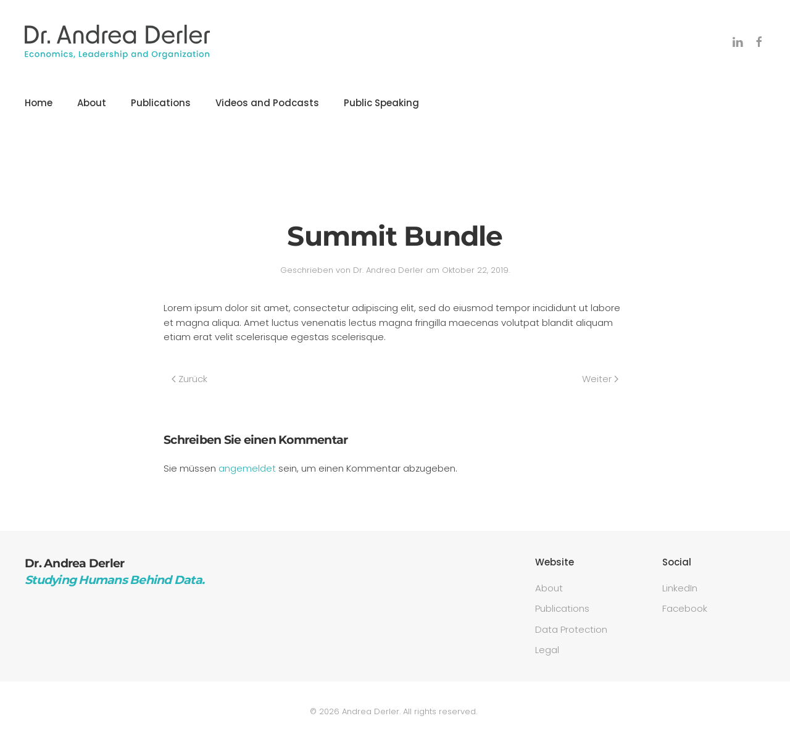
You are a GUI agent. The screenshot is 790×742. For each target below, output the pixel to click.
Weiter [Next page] (600, 378)
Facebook (684, 608)
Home (38, 102)
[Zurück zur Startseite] (117, 42)
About (91, 102)
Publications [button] (161, 102)
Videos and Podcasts (267, 102)
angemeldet (247, 468)
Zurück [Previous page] (189, 378)
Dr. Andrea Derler (388, 270)
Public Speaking (381, 102)
